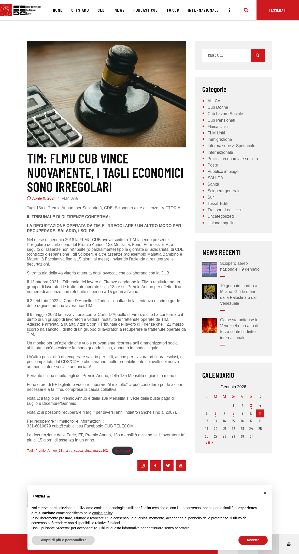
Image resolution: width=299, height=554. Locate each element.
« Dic (209, 442)
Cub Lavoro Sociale (225, 114)
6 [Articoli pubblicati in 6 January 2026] (216, 413)
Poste (212, 165)
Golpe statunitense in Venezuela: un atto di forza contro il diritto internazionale (239, 329)
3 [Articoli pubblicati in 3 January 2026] (251, 406)
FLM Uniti (70, 198)
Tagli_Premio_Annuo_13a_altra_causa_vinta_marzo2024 (68, 450)
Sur (210, 197)
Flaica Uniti (217, 126)
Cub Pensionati (221, 120)
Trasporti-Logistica (224, 210)
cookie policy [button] (102, 513)
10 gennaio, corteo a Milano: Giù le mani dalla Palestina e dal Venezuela (238, 295)
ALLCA (213, 101)
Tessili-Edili (217, 203)
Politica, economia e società (232, 159)
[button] (265, 493)
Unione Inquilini (221, 223)
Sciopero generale (223, 191)
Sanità (213, 184)
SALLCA (215, 178)
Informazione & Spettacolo (231, 146)
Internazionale (220, 152)
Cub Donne (217, 107)
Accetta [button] (253, 540)
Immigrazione (219, 139)
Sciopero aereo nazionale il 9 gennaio (240, 266)
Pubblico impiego (222, 171)
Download (122, 450)
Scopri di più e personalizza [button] (63, 540)
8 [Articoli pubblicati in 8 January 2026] (233, 413)
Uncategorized (220, 216)
